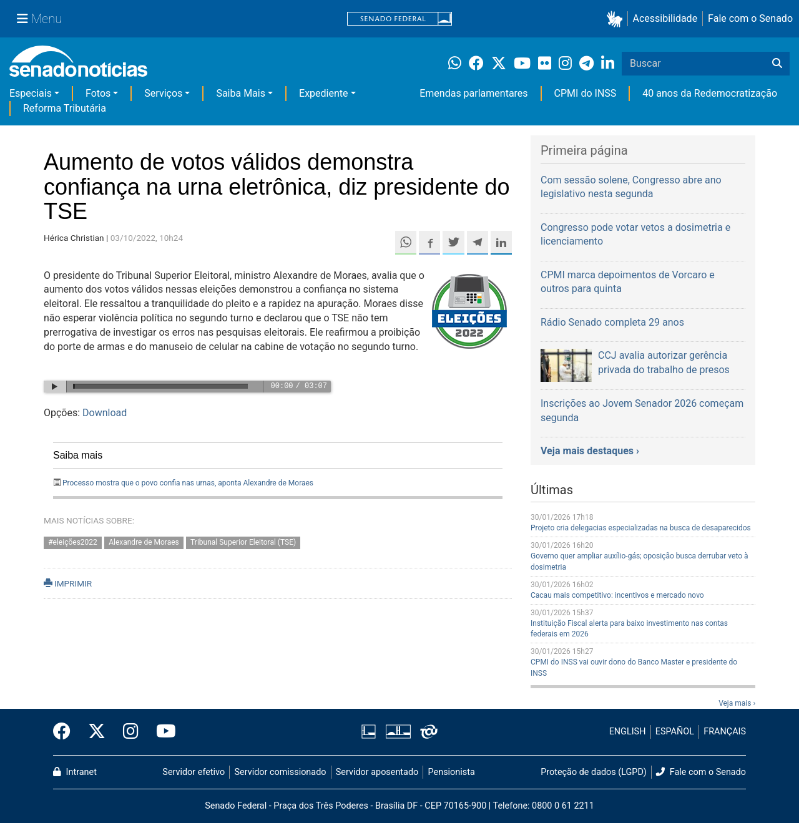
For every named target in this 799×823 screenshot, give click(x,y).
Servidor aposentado (377, 772)
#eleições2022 (72, 542)
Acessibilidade (665, 18)
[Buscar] (777, 63)
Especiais (30, 93)
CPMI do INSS (585, 93)
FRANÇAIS (724, 731)
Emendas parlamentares (473, 93)
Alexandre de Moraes (144, 542)
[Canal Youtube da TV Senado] (161, 732)
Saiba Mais (240, 93)
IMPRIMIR (68, 583)
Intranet (75, 772)
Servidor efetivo (193, 772)
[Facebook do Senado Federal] (66, 732)
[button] (617, 19)
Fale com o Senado (750, 18)
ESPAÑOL (674, 731)
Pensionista (451, 772)
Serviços (163, 93)
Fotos (98, 93)
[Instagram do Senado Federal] (130, 732)
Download (104, 413)
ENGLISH (627, 731)
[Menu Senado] (39, 19)
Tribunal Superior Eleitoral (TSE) (243, 542)
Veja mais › (736, 703)
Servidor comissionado (280, 772)
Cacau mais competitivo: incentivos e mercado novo (617, 595)
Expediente (323, 93)
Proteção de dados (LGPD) (594, 772)
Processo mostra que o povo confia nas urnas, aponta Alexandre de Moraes (187, 483)
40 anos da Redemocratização (709, 93)
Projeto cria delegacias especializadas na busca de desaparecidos (641, 528)
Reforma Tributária (64, 108)
